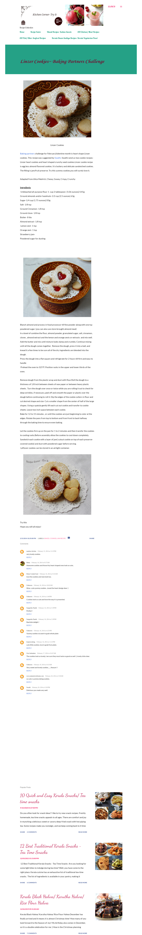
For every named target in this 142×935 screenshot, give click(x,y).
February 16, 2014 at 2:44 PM (43, 596)
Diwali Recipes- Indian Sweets (59, 32)
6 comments (32, 882)
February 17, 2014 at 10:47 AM (46, 653)
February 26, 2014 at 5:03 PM (41, 687)
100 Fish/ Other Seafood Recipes (33, 38)
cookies (53, 538)
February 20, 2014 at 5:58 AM (54, 676)
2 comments (32, 832)
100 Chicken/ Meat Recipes (88, 32)
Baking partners (27, 153)
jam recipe (61, 538)
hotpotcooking (30, 642)
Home (22, 32)
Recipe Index (35, 32)
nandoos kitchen (31, 551)
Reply (29, 557)
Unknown (29, 585)
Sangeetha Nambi (31, 608)
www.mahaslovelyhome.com (35, 676)
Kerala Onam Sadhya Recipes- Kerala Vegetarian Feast (75, 38)
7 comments (32, 933)
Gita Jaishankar (31, 653)
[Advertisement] (54, 760)
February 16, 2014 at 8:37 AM (40, 562)
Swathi (58, 157)
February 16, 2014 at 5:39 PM (47, 608)
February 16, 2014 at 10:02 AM (43, 585)
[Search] (111, 6)
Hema (28, 562)
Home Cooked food (32, 574)
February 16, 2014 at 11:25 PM (46, 642)
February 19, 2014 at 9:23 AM (43, 664)
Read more (82, 832)
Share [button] (91, 538)
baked (46, 538)
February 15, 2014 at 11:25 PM (47, 551)
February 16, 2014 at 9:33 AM (49, 574)
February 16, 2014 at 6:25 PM (43, 630)
